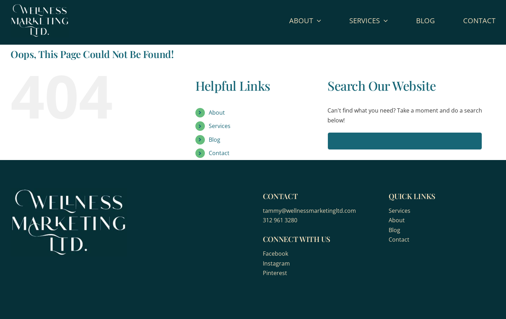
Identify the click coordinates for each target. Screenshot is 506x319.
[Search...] (404, 141)
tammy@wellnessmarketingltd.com (309, 211)
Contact (219, 153)
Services (220, 126)
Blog (214, 139)
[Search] (336, 141)
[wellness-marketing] (40, 6)
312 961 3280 (280, 220)
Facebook (275, 253)
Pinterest (275, 273)
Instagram (276, 263)
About (217, 112)
